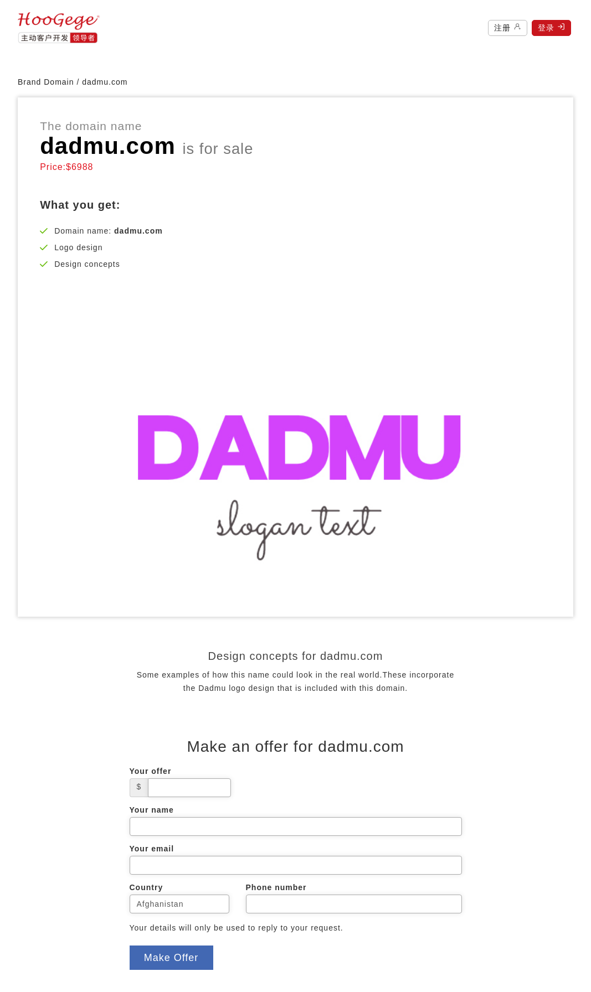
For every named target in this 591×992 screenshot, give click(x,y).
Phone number (276, 887)
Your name (152, 809)
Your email (152, 848)
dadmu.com (104, 82)
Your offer (151, 771)
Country (146, 887)
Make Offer (171, 957)
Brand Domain (46, 82)
